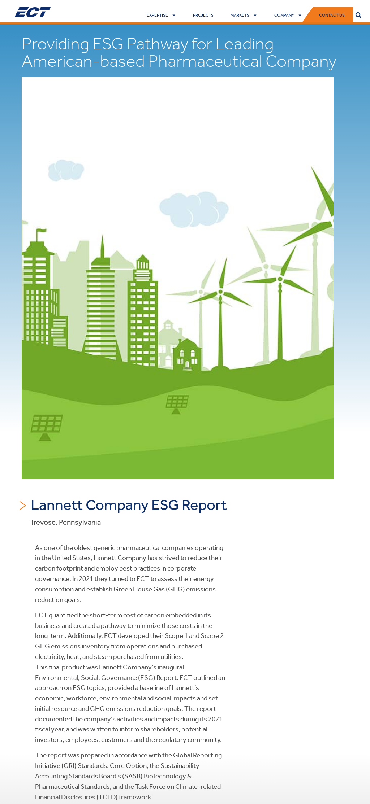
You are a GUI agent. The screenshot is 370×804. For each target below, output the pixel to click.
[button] (358, 15)
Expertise (161, 15)
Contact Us (332, 15)
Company (288, 15)
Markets (244, 15)
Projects (203, 15)
